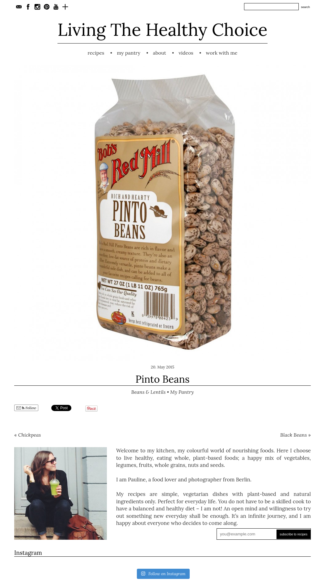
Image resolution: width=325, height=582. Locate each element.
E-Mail (18, 6)
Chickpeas (29, 435)
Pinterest (46, 6)
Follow (26, 407)
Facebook (28, 6)
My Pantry (128, 53)
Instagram (37, 6)
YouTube (56, 6)
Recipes (95, 53)
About (159, 53)
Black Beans (293, 435)
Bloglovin (65, 6)
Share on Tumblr (125, 408)
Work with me (221, 53)
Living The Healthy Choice (162, 29)
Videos (186, 53)
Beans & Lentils (148, 392)
